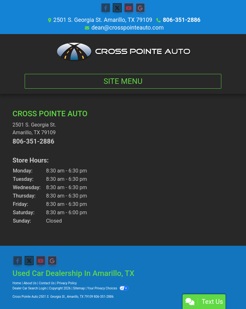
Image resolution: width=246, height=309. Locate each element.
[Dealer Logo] (123, 51)
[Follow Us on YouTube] (128, 8)
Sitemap (79, 288)
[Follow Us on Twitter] (117, 8)
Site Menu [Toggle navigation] (123, 81)
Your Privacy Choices (107, 288)
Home (16, 283)
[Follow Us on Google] (140, 8)
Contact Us (47, 283)
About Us (30, 283)
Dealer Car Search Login (29, 288)
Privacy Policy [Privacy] (67, 283)
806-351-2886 (181, 19)
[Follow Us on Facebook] (105, 8)
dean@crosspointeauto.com (127, 27)
